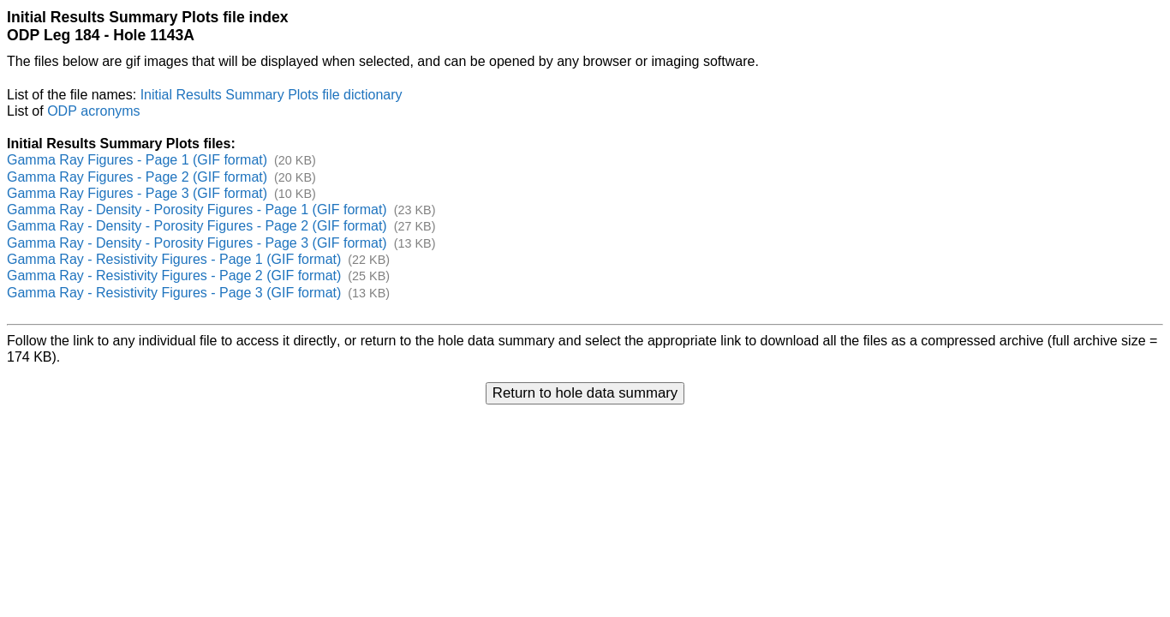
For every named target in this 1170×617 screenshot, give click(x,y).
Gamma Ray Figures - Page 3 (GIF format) (137, 193)
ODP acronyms (93, 111)
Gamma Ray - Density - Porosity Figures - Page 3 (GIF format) (197, 243)
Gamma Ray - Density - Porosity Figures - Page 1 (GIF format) (197, 209)
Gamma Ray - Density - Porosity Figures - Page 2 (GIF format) (197, 226)
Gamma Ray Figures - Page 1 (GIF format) (137, 160)
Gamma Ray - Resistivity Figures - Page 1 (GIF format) (174, 259)
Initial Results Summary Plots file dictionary (271, 94)
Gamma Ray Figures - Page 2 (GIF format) (137, 177)
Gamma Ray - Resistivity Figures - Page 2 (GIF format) (174, 275)
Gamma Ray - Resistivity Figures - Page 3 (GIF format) (174, 292)
